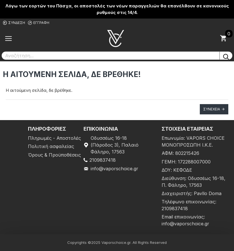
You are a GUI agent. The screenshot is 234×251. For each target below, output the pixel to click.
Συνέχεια (211, 109)
